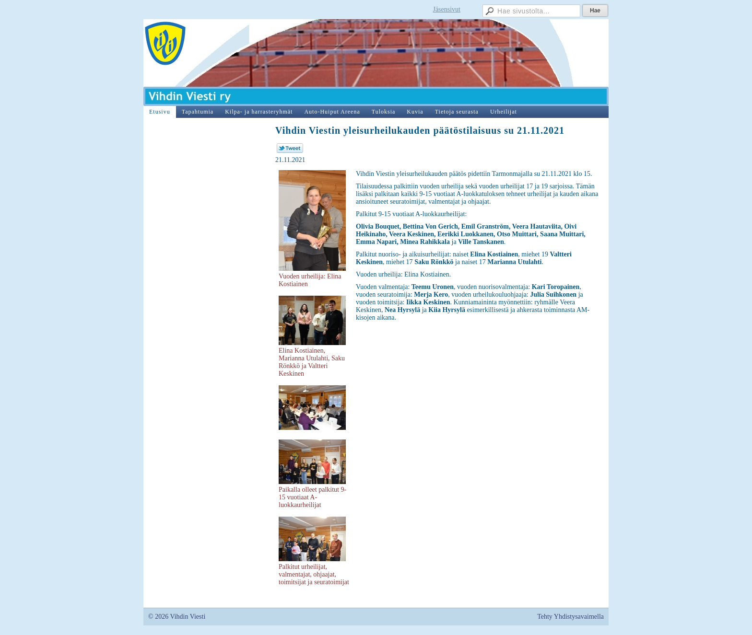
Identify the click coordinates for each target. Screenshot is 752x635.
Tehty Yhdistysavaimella (570, 616)
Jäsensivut (446, 9)
